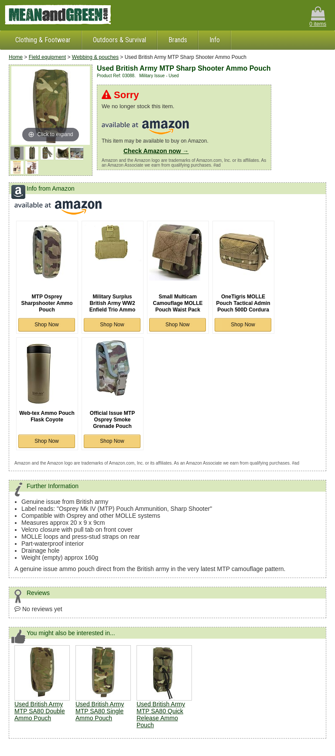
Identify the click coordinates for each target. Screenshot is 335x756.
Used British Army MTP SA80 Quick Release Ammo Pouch (161, 715)
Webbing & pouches (95, 57)
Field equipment (47, 57)
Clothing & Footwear (43, 40)
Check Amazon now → (156, 150)
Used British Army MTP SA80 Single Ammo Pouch (99, 711)
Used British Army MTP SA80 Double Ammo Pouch (39, 711)
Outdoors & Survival (119, 40)
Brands (177, 40)
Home (16, 57)
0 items (317, 17)
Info (214, 40)
